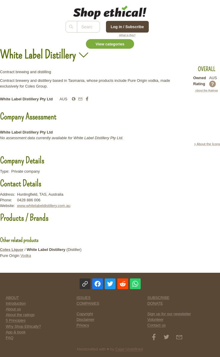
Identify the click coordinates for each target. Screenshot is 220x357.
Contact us (156, 325)
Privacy (83, 325)
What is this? (127, 35)
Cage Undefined (129, 349)
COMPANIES (88, 303)
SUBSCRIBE (158, 297)
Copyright (85, 314)
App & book (15, 332)
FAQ (9, 337)
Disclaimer (86, 319)
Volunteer (155, 319)
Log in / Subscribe (127, 26)
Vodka (25, 255)
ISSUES (84, 297)
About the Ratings (206, 90)
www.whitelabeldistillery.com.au (43, 205)
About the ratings (20, 314)
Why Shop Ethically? (23, 326)
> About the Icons (207, 144)
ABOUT (12, 297)
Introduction (16, 303)
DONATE (155, 303)
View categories (110, 44)
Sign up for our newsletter (169, 314)
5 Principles (15, 320)
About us (13, 309)
